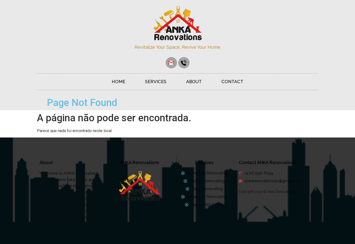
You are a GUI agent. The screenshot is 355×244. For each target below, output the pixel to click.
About (194, 81)
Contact (232, 81)
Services (155, 81)
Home (118, 81)
